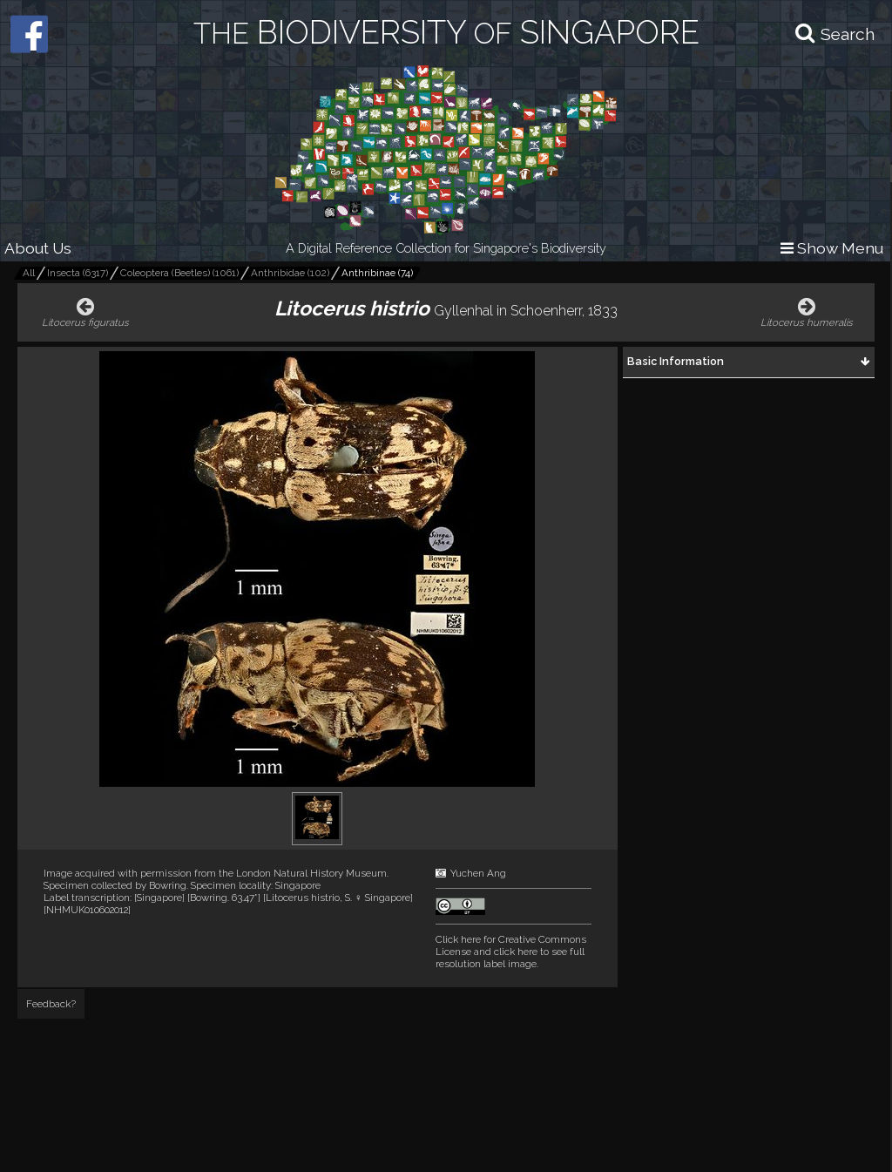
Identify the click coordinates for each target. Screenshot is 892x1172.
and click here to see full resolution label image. (511, 951)
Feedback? (51, 1004)
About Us (37, 248)
